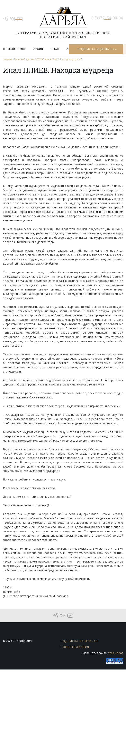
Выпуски (19, 59)
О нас (54, 49)
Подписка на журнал (79, 641)
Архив (38, 49)
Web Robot (115, 653)
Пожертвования (74, 647)
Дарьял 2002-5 (34, 59)
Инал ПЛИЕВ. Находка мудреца (63, 59)
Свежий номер (14, 49)
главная (7, 59)
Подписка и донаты (95, 49)
